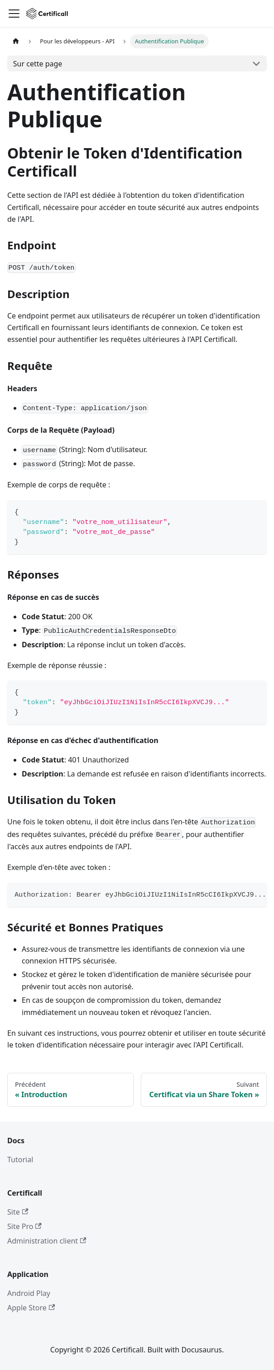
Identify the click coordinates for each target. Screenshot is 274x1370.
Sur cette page (37, 64)
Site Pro (24, 1226)
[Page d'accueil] (15, 41)
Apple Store (31, 1308)
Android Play (28, 1293)
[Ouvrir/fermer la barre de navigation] (14, 13)
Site (17, 1212)
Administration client (46, 1241)
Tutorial (20, 1159)
